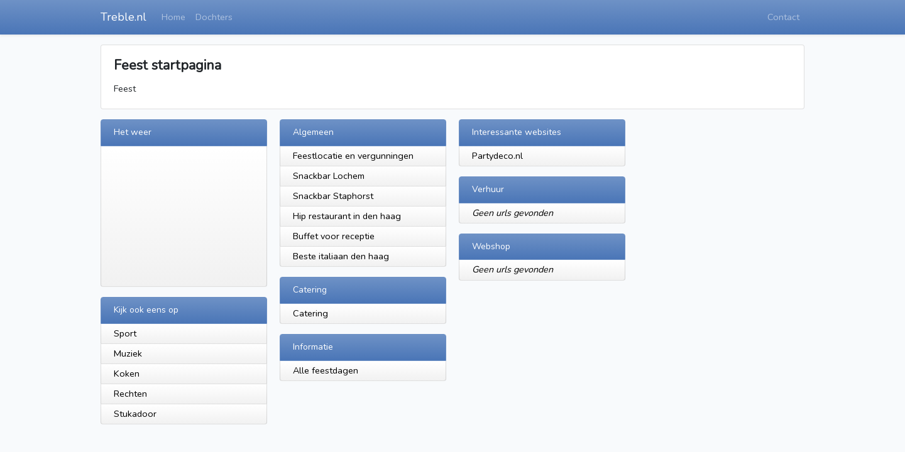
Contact (783, 17)
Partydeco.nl (497, 155)
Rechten (130, 393)
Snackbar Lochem (329, 176)
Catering (310, 313)
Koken (127, 373)
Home (173, 17)
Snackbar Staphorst (333, 196)
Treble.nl (123, 16)
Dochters (214, 17)
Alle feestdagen (325, 370)
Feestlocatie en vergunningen (353, 155)
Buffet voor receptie (334, 236)
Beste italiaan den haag (341, 256)
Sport (125, 333)
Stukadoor (135, 413)
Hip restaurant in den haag (347, 216)
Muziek (128, 353)
